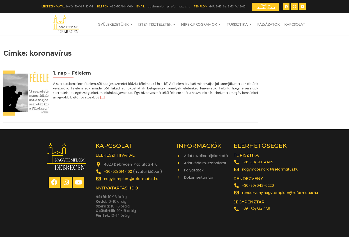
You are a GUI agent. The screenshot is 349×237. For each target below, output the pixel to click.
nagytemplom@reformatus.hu (131, 178)
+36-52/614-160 (118, 171)
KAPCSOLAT (294, 24)
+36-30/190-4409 (257, 162)
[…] (102, 97)
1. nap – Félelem (72, 73)
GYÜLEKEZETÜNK (116, 24)
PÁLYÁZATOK (268, 24)
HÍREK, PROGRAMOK (201, 24)
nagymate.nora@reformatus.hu (270, 169)
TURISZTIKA (240, 24)
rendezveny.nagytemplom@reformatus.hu (280, 192)
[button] (265, 7)
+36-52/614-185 (256, 209)
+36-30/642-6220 (258, 185)
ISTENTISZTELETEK (157, 24)
